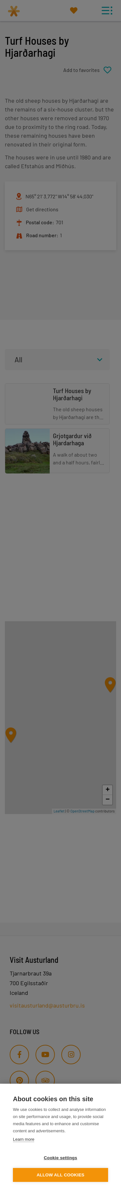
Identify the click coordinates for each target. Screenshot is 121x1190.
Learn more (23, 1139)
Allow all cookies (60, 1174)
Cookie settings (60, 1157)
